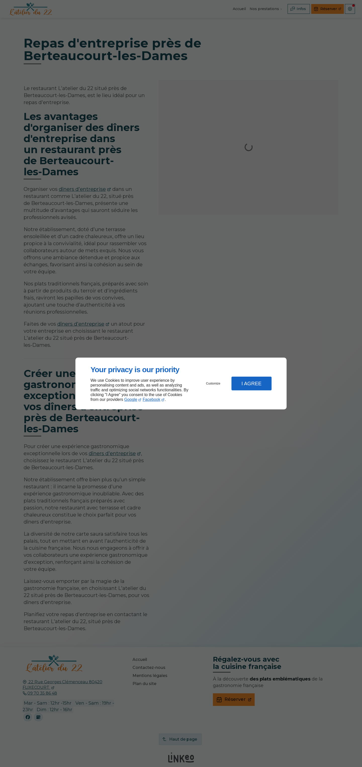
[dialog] (181, 384)
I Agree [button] (251, 383)
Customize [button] (213, 383)
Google (130, 399)
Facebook (151, 399)
